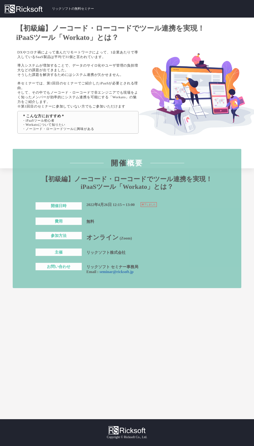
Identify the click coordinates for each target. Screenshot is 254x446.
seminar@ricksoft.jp (117, 273)
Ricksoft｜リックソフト (28, 9)
